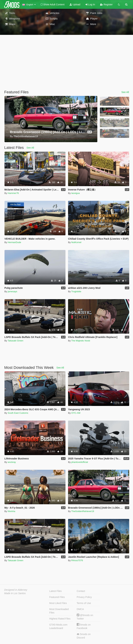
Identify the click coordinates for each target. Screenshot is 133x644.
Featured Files (57, 597)
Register (106, 4)
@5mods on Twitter (85, 617)
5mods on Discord (84, 636)
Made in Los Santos (15, 593)
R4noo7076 (77, 560)
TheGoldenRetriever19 (82, 511)
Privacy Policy (84, 597)
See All (125, 92)
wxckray (12, 462)
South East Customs (18, 413)
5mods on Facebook (84, 626)
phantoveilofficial (79, 462)
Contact (81, 591)
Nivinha (11, 511)
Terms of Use (84, 603)
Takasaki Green (15, 340)
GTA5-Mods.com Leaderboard (58, 626)
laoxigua (75, 193)
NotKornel (76, 242)
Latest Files (55, 591)
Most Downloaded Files (59, 611)
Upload (75, 4)
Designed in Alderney (15, 589)
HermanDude (14, 242)
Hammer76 (13, 193)
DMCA (80, 609)
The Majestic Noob (80, 340)
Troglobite (76, 291)
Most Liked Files (58, 603)
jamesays (12, 291)
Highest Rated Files (59, 618)
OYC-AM (75, 413)
